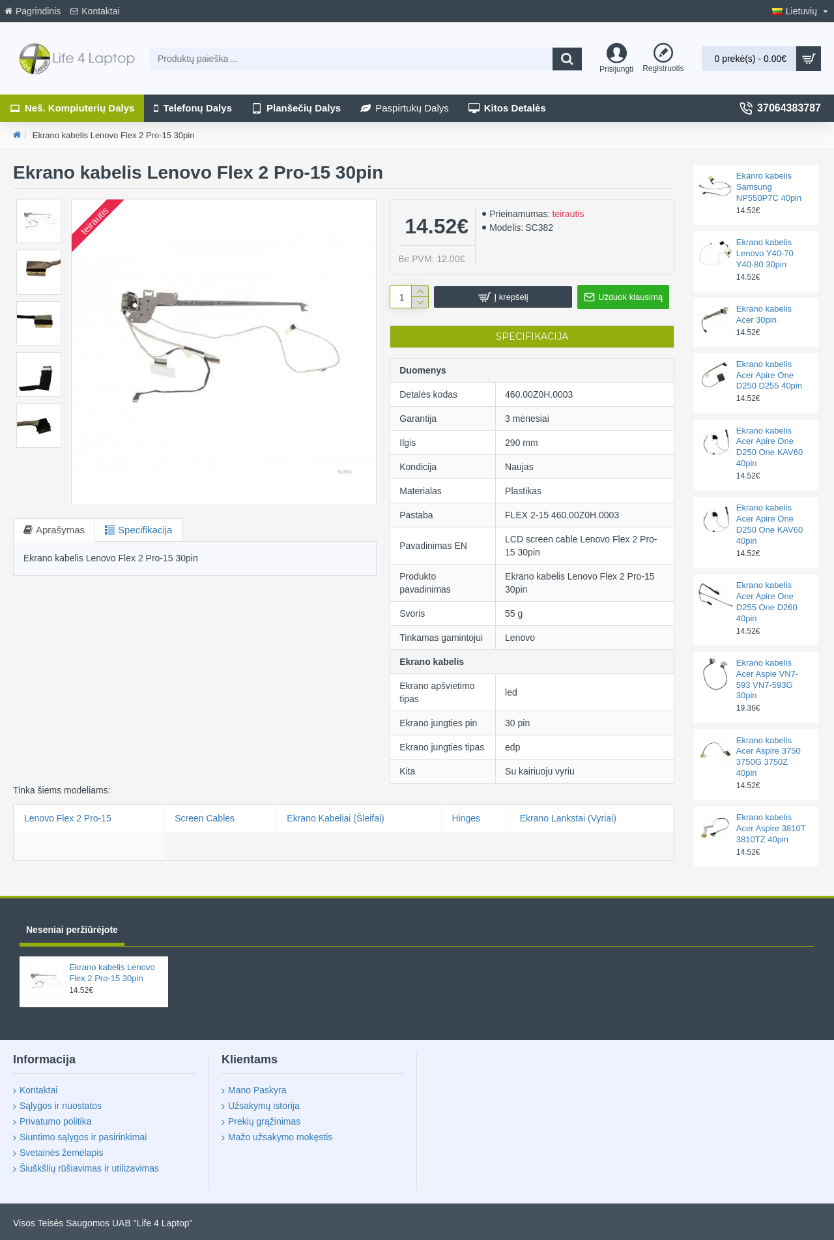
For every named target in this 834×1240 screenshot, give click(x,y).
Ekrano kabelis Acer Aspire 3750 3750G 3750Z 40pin (768, 756)
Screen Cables (205, 818)
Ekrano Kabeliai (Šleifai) (335, 818)
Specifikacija (145, 529)
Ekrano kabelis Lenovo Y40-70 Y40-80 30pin (765, 253)
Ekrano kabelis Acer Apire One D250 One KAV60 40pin (769, 447)
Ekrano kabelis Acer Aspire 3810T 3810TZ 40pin (771, 828)
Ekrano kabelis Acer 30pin (764, 314)
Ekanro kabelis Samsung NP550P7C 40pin (768, 187)
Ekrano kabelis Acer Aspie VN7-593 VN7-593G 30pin (767, 679)
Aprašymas (60, 529)
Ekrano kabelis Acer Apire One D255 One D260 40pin (767, 601)
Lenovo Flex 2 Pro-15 (67, 818)
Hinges (466, 818)
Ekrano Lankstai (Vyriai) (568, 818)
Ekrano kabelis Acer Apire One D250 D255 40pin (769, 375)
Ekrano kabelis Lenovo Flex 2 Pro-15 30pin (112, 972)
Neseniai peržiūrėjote (72, 929)
